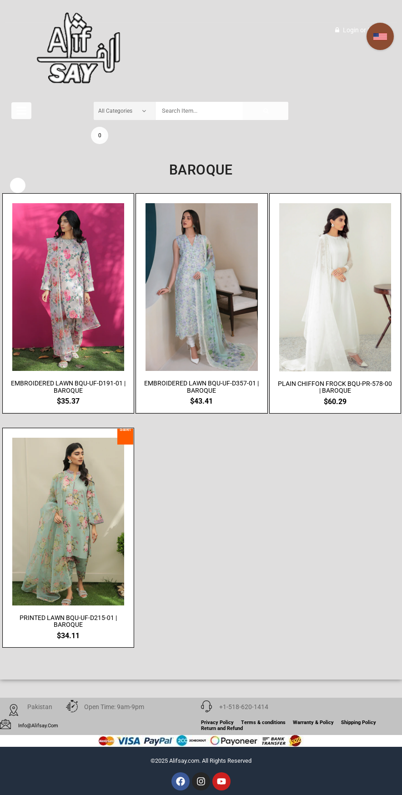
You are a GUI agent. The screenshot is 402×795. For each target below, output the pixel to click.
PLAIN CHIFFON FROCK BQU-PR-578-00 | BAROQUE (335, 387)
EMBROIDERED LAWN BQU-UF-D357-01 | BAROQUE (201, 387)
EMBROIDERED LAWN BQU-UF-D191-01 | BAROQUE (68, 387)
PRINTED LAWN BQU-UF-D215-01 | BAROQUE (68, 621)
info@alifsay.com (38, 726)
